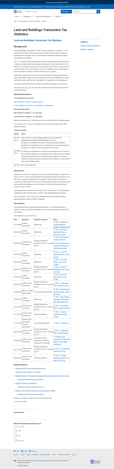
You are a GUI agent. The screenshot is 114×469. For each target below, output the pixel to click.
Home (15, 21)
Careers (22, 454)
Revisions (44, 21)
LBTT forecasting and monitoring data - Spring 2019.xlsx (62, 291)
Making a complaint (45, 454)
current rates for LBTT (24, 87)
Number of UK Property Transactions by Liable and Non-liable (35, 391)
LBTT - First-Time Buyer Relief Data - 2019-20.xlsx (62, 254)
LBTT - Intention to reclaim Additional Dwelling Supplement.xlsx (62, 224)
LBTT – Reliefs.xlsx (61, 323)
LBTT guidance (51, 71)
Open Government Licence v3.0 (43, 460)
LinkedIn (26, 451)
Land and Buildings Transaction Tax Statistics (29, 21)
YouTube (34, 451)
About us (16, 454)
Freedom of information (64, 454)
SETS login (67, 11)
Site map (54, 454)
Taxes (16, 16)
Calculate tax (27, 16)
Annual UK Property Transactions (26, 383)
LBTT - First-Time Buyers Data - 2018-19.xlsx (60, 262)
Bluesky (18, 451)
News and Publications (43, 16)
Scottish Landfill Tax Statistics (90, 46)
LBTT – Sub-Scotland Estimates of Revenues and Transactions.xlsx (61, 299)
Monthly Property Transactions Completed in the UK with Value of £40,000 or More (42, 376)
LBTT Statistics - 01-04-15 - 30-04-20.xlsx (29, 105)
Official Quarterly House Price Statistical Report (30, 368)
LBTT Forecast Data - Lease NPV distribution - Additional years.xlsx (62, 245)
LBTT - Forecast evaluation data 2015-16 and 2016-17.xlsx (62, 358)
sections (54, 84)
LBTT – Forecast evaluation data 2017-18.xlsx (61, 314)
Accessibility (35, 454)
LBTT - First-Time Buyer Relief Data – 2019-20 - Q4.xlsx (60, 232)
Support (57, 16)
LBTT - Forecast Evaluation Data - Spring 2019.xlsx (61, 269)
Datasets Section (64, 120)
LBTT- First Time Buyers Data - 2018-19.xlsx (60, 277)
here (50, 398)
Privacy (74, 454)
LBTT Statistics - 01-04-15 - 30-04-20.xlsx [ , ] (29, 102)
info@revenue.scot (20, 126)
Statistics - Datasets (86, 49)
